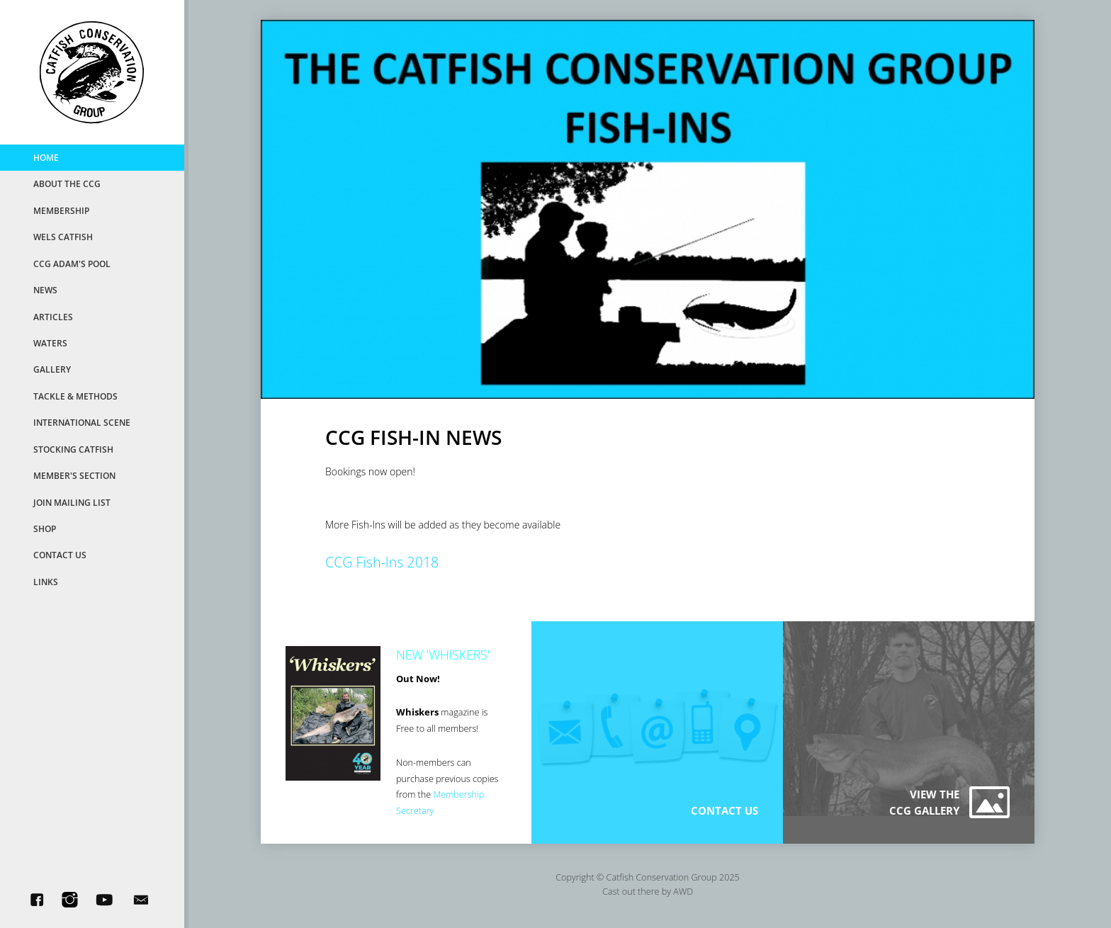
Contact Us (59, 554)
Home (46, 157)
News (45, 289)
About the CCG (67, 183)
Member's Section (74, 475)
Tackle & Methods (75, 396)
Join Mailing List (72, 502)
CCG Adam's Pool (72, 263)
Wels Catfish (63, 236)
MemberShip (61, 210)
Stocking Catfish (73, 449)
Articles (53, 316)
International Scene (81, 422)
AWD (683, 891)
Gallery (52, 369)
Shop (44, 528)
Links (45, 581)
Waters (50, 343)
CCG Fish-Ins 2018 (382, 562)
